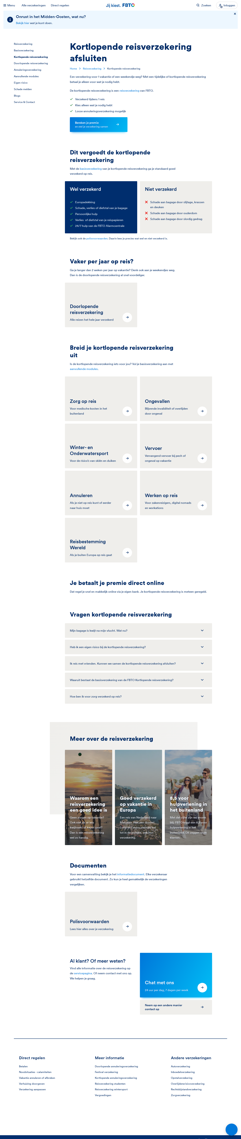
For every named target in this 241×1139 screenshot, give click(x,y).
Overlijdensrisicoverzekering (188, 1083)
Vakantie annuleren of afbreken (37, 1077)
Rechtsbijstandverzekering (186, 1089)
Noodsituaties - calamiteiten (35, 1072)
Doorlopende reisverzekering (31, 63)
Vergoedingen (103, 1095)
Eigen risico (21, 82)
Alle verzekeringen (34, 5)
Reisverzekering (23, 43)
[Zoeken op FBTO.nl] (203, 5)
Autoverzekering (180, 1066)
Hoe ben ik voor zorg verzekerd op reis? (96, 696)
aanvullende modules (84, 369)
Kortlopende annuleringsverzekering (116, 1077)
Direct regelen (60, 5)
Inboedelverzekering (183, 1072)
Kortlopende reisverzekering (31, 57)
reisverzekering (129, 90)
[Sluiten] (235, 14)
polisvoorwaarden (97, 238)
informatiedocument (130, 874)
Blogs (17, 95)
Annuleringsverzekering (27, 69)
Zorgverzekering (180, 1095)
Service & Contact (24, 102)
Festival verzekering (106, 1072)
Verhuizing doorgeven (32, 1083)
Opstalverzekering (181, 1077)
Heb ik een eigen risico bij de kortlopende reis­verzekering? (108, 647)
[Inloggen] (227, 5)
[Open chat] (232, 1130)
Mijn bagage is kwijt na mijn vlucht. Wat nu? (98, 630)
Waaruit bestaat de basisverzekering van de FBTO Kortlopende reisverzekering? (122, 680)
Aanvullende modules (26, 76)
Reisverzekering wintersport (111, 1089)
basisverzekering (91, 168)
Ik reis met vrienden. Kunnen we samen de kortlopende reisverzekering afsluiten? (123, 663)
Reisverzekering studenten (110, 1083)
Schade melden (23, 89)
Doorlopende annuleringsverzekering (116, 1066)
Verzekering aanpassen (32, 1089)
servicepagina (83, 973)
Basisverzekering (24, 50)
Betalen (23, 1066)
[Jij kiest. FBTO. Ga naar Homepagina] (120, 5)
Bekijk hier (22, 23)
